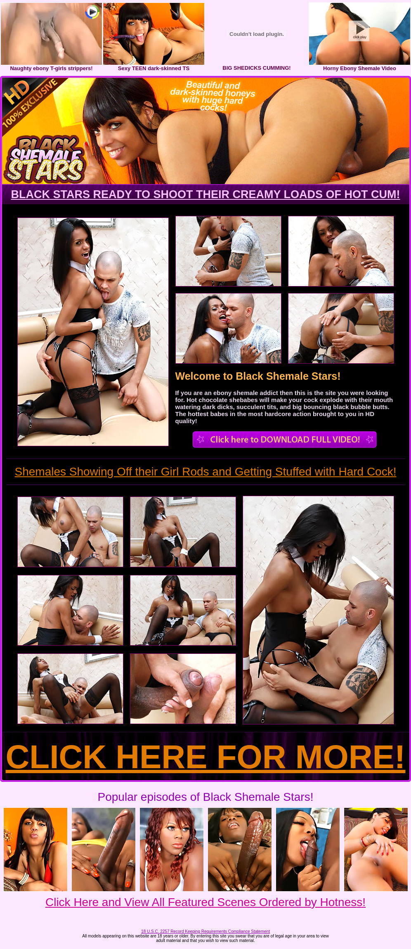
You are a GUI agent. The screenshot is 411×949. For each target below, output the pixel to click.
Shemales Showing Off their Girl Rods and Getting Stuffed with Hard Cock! (206, 471)
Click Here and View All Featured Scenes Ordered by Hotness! (205, 902)
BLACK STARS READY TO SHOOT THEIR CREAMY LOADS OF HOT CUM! (205, 194)
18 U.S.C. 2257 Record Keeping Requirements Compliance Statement (205, 931)
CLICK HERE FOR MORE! (206, 756)
